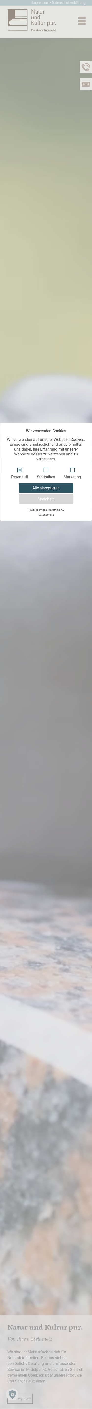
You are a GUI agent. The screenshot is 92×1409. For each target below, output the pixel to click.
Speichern (46, 499)
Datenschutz (46, 514)
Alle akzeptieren (46, 488)
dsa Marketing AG (53, 509)
